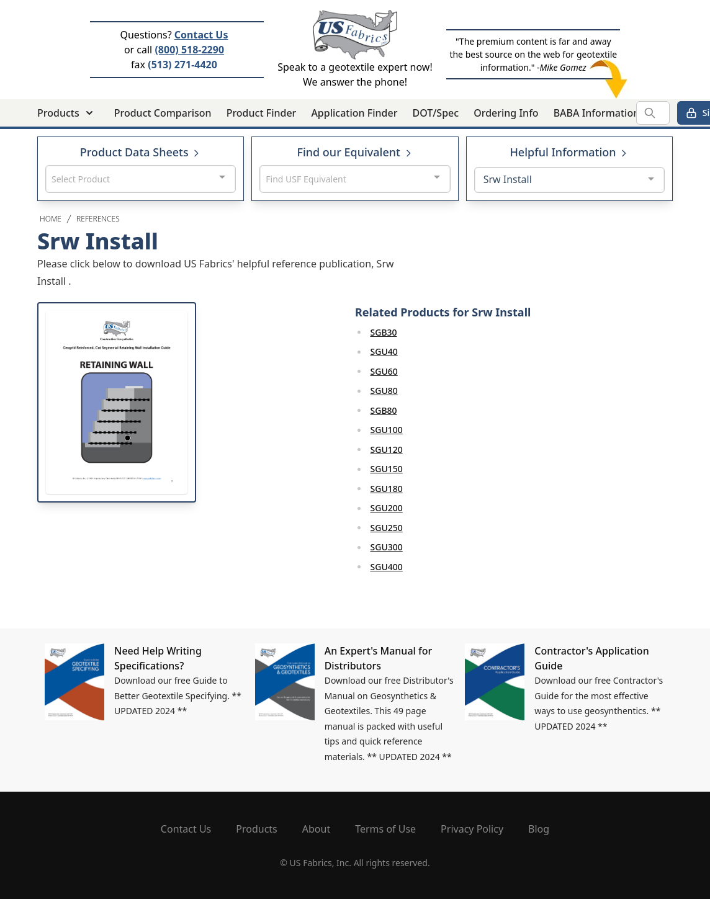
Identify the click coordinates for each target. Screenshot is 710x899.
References (98, 218)
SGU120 (387, 449)
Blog (538, 829)
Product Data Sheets (141, 152)
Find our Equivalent (355, 152)
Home (50, 218)
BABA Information (597, 113)
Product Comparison (163, 113)
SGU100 (387, 430)
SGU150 (387, 469)
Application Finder (354, 113)
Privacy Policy (472, 829)
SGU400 (387, 567)
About (316, 829)
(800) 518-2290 (189, 49)
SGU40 (384, 351)
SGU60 (384, 371)
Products (256, 829)
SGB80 (384, 410)
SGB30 (384, 332)
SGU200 (387, 508)
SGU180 (387, 488)
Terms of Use (385, 829)
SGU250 (387, 528)
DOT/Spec (435, 113)
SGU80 (384, 390)
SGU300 (387, 547)
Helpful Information (569, 152)
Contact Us (201, 35)
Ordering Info (506, 113)
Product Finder (262, 113)
